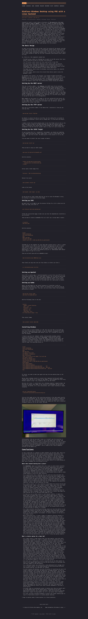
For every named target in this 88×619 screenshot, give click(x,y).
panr (54, 613)
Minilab (24, 77)
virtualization (32, 19)
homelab (24, 19)
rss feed (42, 613)
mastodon (47, 5)
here (36, 213)
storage (44, 19)
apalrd (36, 613)
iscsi (49, 19)
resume (23, 5)
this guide (44, 337)
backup (38, 19)
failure (54, 19)
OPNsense (42, 86)
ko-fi (51, 5)
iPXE (27, 100)
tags (33, 5)
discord (42, 5)
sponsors (62, 5)
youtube (37, 5)
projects (28, 5)
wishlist (56, 5)
